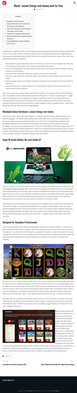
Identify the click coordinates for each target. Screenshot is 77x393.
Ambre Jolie (30, 390)
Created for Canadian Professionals (18, 34)
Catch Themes (56, 390)
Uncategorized (8, 356)
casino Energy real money (15, 189)
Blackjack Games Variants (15, 21)
